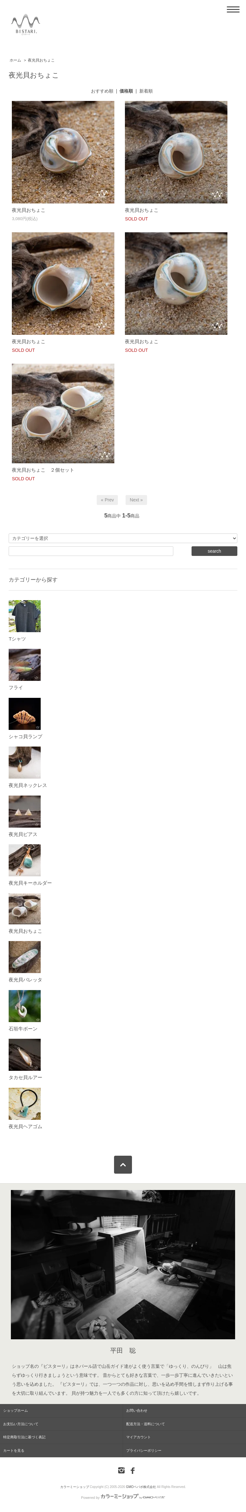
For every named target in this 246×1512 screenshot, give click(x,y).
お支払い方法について (20, 1424)
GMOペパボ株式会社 (141, 1487)
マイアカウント (138, 1437)
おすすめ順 (102, 91)
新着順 (146, 91)
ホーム (15, 60)
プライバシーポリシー (143, 1450)
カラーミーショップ (74, 1487)
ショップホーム (15, 1410)
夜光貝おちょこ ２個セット (43, 470)
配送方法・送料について (145, 1424)
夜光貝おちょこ (41, 60)
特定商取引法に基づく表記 (24, 1437)
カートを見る (13, 1450)
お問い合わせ (136, 1410)
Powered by (123, 1498)
